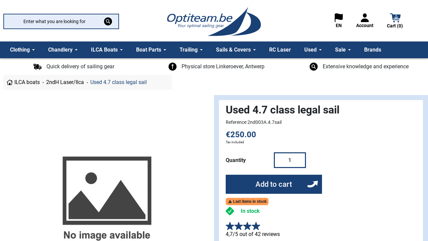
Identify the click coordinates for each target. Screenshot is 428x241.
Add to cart (273, 184)
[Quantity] (290, 160)
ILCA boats (27, 82)
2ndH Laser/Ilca (65, 82)
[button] (395, 21)
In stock (250, 211)
